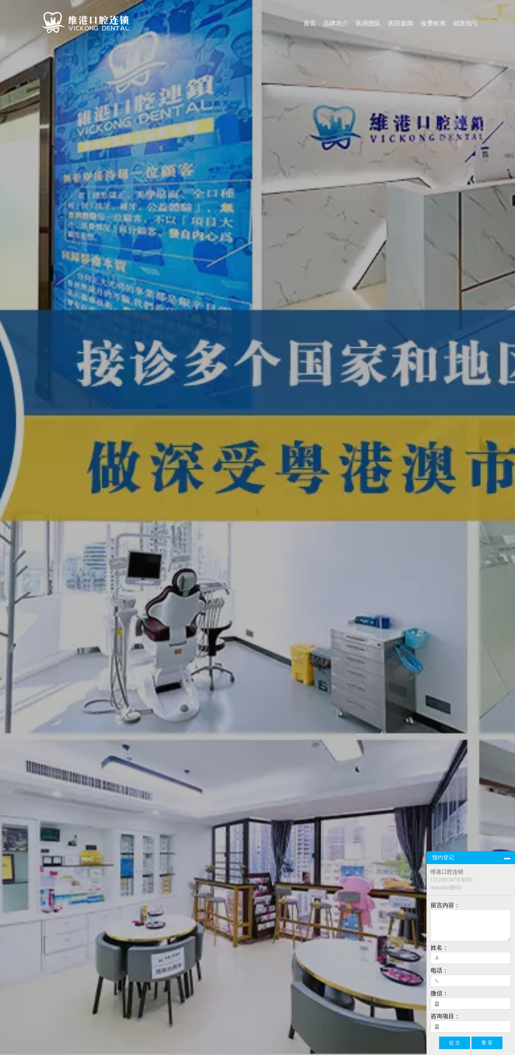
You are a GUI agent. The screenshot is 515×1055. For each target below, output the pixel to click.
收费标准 (433, 23)
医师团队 (368, 23)
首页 (309, 23)
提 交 (454, 1042)
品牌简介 (335, 23)
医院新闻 (400, 23)
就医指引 (465, 23)
